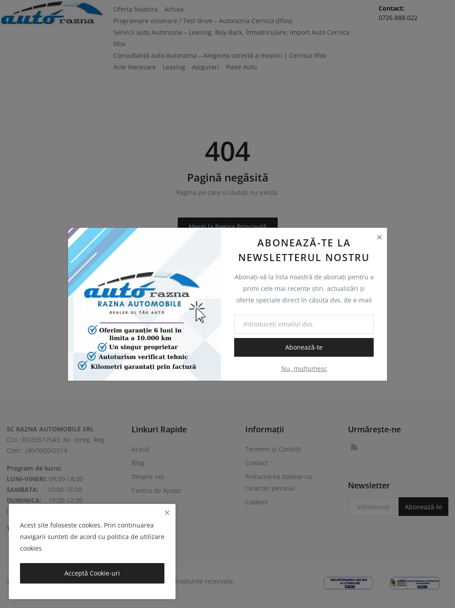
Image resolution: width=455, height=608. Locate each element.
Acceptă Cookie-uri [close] (92, 573)
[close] (167, 512)
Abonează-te (304, 347)
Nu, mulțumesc (304, 368)
